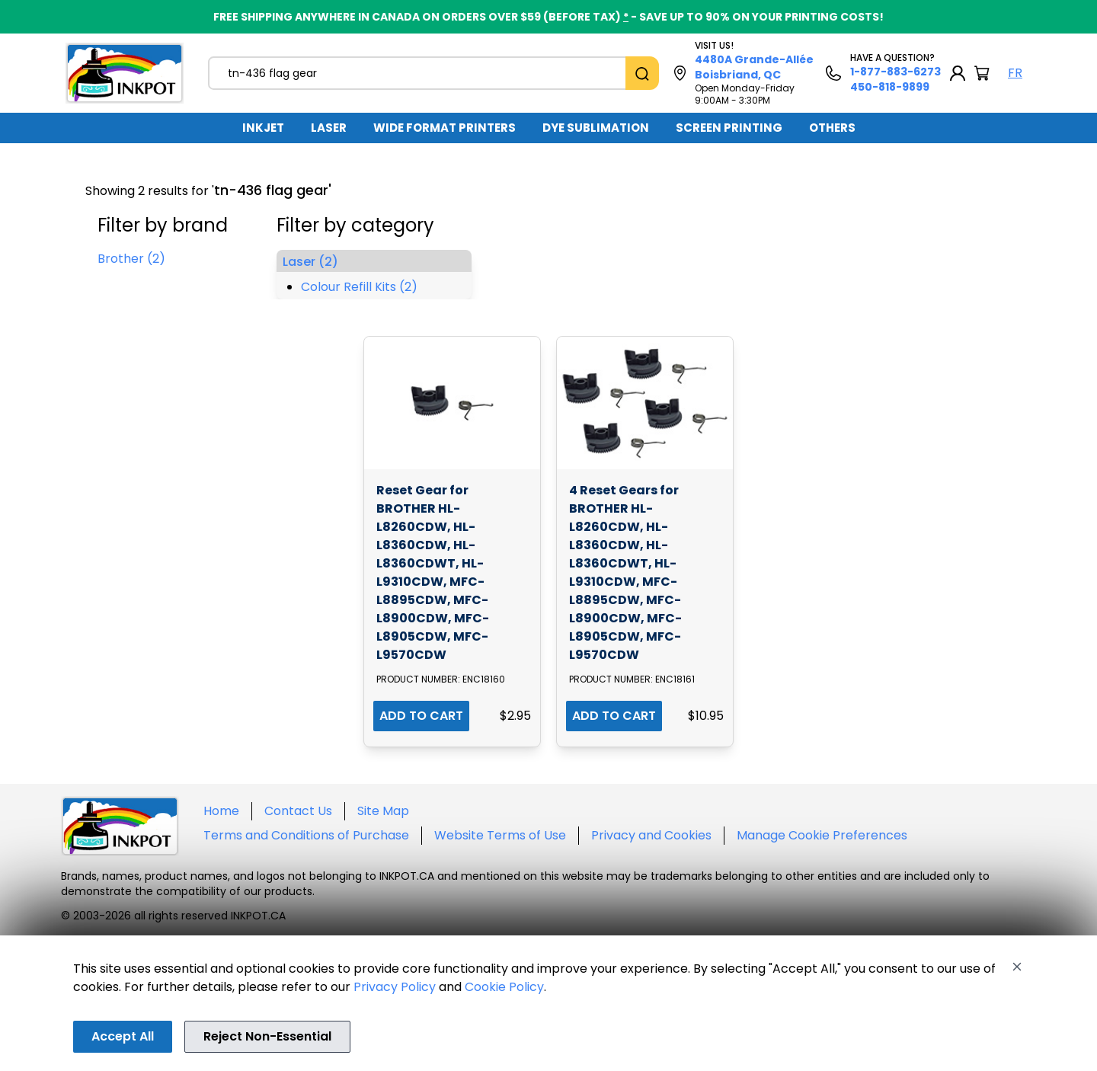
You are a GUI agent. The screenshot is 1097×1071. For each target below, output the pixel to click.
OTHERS (832, 128)
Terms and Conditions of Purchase (306, 835)
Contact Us (298, 811)
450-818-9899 (889, 86)
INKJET (263, 128)
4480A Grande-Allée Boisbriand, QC (754, 67)
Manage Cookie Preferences (822, 835)
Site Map (383, 811)
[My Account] (957, 73)
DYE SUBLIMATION (595, 128)
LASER (329, 128)
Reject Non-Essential (267, 1036)
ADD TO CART (421, 715)
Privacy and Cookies (651, 835)
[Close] (1017, 966)
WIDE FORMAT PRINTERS (444, 128)
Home (221, 811)
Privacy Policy (394, 987)
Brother (131, 258)
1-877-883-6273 (895, 71)
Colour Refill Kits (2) (359, 287)
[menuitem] (263, 128)
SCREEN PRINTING (729, 128)
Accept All (122, 1036)
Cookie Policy (504, 987)
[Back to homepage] (125, 73)
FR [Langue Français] (1015, 73)
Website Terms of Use (500, 835)
